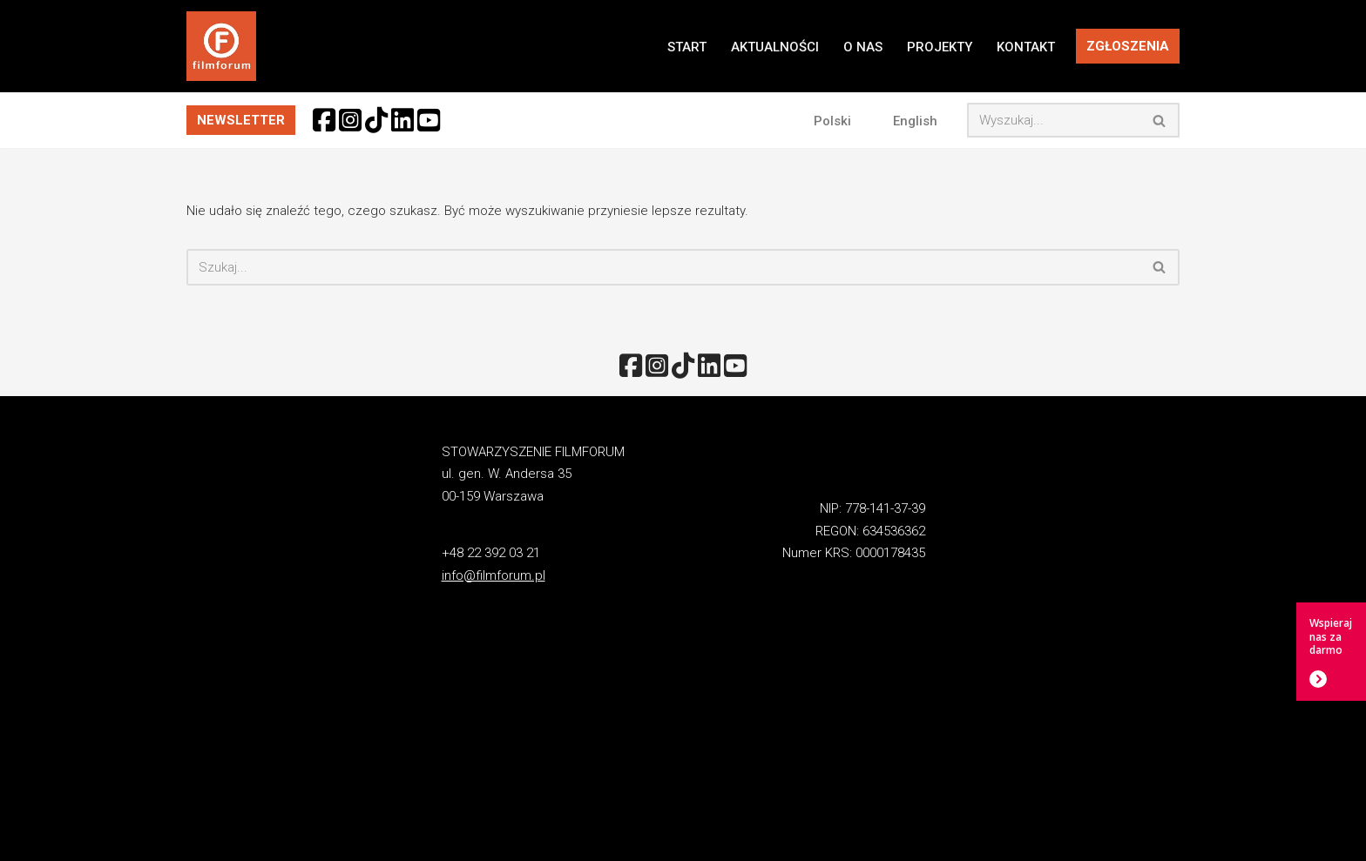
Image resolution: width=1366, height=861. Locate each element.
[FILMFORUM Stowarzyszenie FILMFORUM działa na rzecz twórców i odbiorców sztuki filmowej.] (221, 46)
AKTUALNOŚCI (775, 47)
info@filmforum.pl (493, 575)
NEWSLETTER (241, 120)
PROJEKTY (939, 47)
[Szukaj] (1053, 120)
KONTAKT (1026, 47)
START (687, 47)
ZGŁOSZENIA (1127, 46)
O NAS (862, 47)
